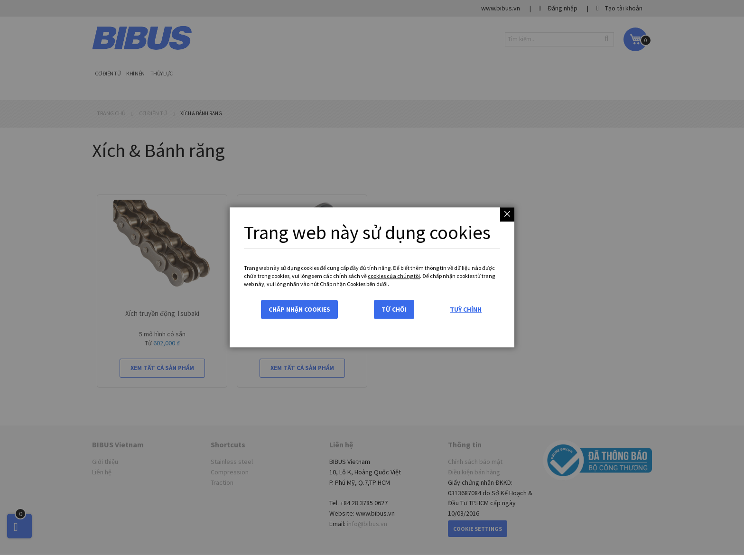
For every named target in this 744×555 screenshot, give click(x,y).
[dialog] (372, 277)
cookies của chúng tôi (394, 275)
